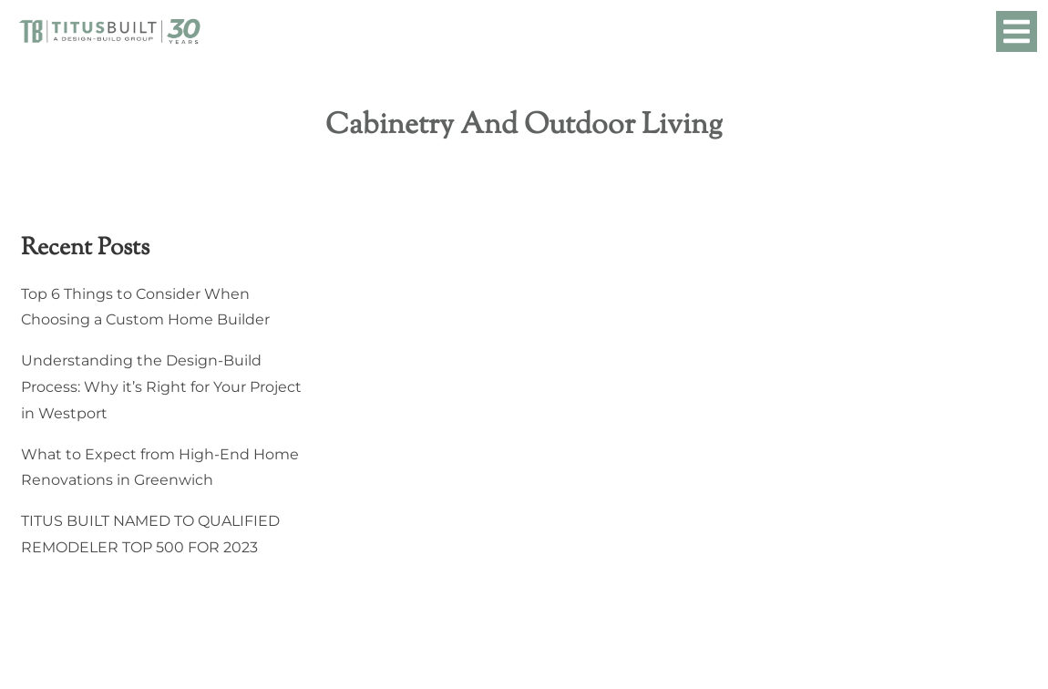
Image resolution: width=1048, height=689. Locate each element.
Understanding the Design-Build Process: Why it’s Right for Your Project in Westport (161, 387)
